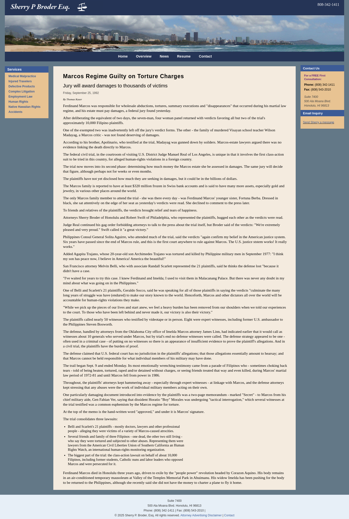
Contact (205, 56)
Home (123, 56)
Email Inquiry (313, 113)
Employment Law (20, 96)
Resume (184, 56)
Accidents (15, 112)
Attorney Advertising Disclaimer (201, 515)
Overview (143, 56)
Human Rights (18, 101)
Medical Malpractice (22, 76)
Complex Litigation (21, 91)
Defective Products (21, 86)
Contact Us (311, 68)
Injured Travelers (20, 81)
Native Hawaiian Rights (24, 107)
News (164, 56)
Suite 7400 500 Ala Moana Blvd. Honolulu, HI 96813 (317, 101)
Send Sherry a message (318, 122)
